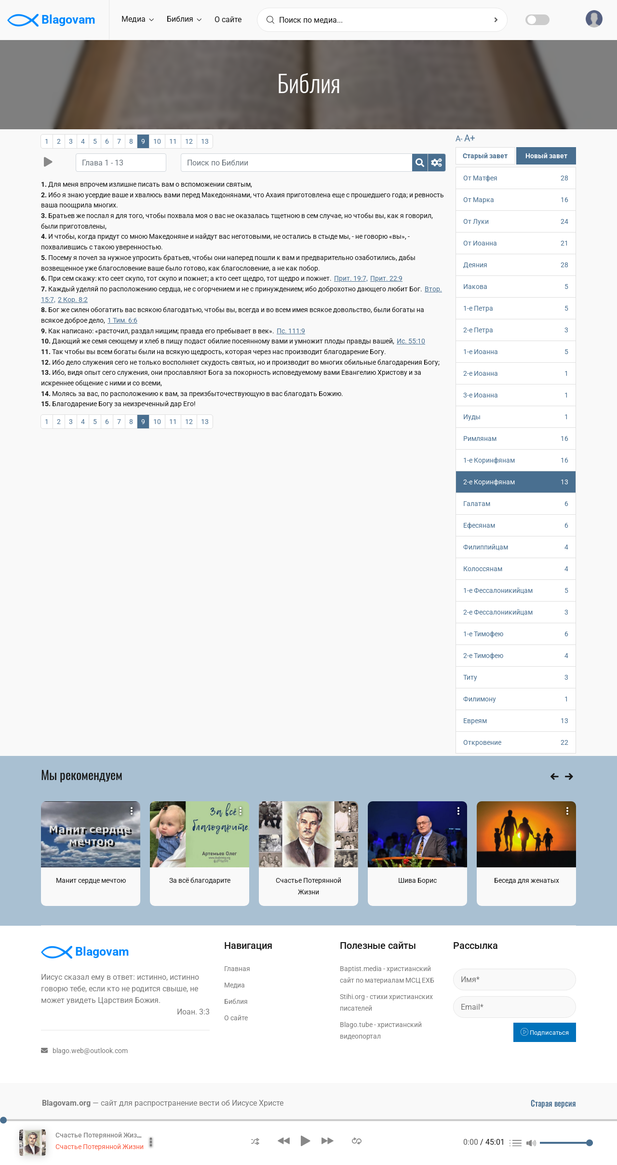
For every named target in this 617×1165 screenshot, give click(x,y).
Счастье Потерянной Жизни (99, 1147)
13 (205, 141)
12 (189, 141)
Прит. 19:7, (351, 278)
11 (173, 141)
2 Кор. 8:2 (73, 299)
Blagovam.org (66, 1103)
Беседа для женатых (526, 880)
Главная (237, 969)
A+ (469, 138)
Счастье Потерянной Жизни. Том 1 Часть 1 (123, 1135)
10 (157, 141)
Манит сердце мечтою (91, 880)
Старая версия (553, 1103)
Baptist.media (361, 969)
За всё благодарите (199, 880)
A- (459, 138)
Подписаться (545, 1032)
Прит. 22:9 (386, 278)
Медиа (137, 19)
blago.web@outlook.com (84, 1051)
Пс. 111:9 (291, 331)
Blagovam (51, 20)
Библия (184, 19)
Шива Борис (417, 880)
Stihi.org (352, 997)
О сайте (228, 19)
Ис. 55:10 (411, 341)
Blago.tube (356, 1024)
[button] (255, 1140)
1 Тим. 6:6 (122, 320)
